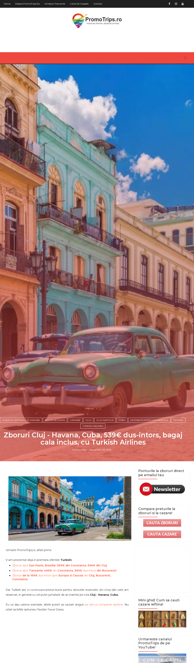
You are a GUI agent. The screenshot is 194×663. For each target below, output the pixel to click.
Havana (178, 420)
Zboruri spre (59, 565)
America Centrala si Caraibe (21, 420)
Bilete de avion (55, 420)
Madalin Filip (79, 449)
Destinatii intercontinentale (149, 420)
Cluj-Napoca (105, 420)
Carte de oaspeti (79, 3)
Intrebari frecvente (55, 3)
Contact (97, 3)
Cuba (122, 420)
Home (7, 3)
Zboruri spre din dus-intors (64, 570)
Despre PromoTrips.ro (27, 3)
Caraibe (75, 420)
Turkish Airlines (92, 426)
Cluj (88, 420)
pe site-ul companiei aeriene (104, 604)
